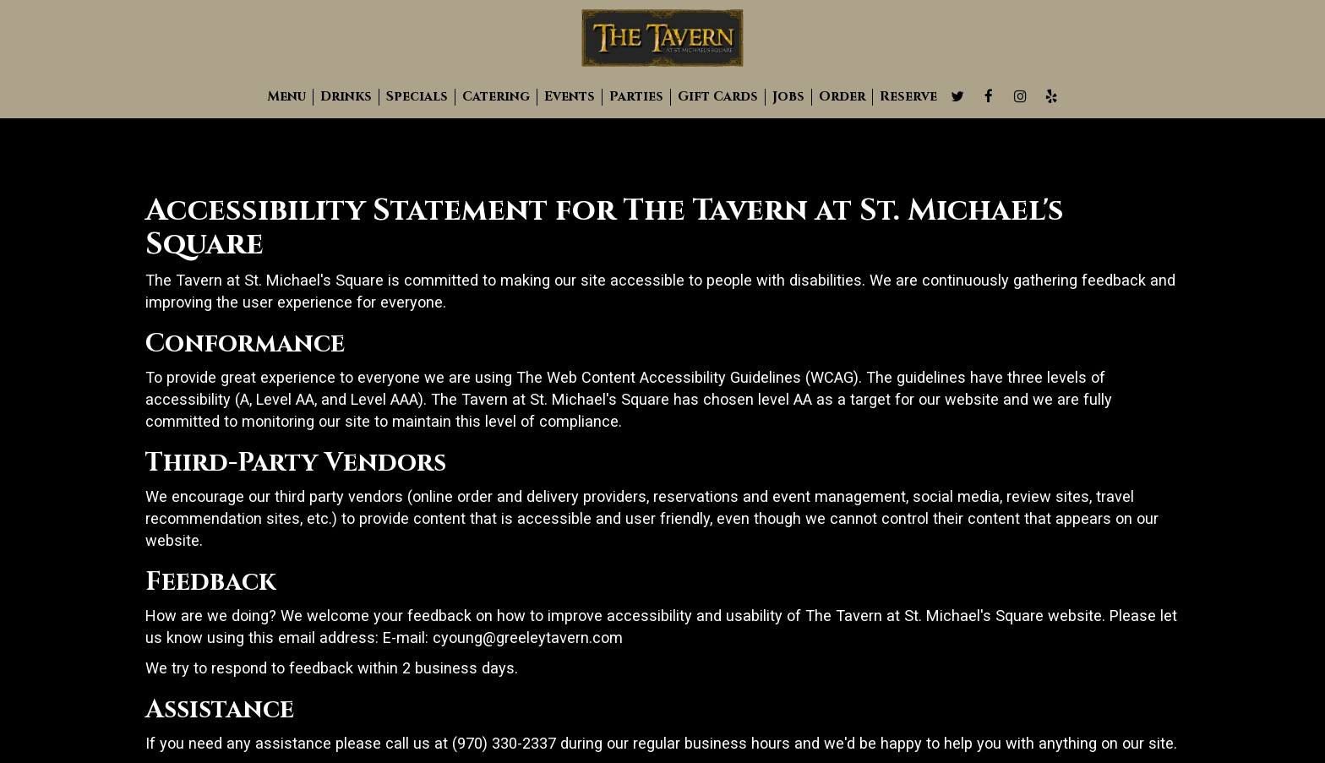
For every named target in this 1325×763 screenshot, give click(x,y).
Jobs (788, 97)
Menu (286, 97)
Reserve (908, 97)
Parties (636, 97)
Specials (417, 97)
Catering (496, 97)
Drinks (346, 97)
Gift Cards (718, 97)
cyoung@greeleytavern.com (528, 637)
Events (569, 97)
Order (842, 97)
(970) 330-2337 (504, 743)
